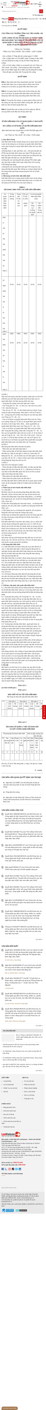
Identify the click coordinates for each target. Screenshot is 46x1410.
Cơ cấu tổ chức (9, 1003)
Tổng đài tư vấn (29, 1098)
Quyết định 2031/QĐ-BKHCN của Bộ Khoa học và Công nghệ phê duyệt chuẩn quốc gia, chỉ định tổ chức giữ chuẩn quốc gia (23, 858)
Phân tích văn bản (29, 1084)
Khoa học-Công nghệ (21, 1003)
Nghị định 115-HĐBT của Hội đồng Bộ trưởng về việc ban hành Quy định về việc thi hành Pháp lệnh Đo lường (21, 785)
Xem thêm (39, 939)
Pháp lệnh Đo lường (13, 792)
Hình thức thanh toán (9, 1111)
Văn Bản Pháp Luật (7, 1204)
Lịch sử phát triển (8, 1084)
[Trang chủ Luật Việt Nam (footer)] (22, 1134)
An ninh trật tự (9, 960)
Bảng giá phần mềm (9, 1107)
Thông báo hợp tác (9, 1127)
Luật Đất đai (30, 1204)
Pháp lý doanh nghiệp (30, 1088)
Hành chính (8, 1021)
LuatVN (38, 770)
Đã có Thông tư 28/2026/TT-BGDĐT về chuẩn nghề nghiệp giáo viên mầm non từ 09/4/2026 (29, 1037)
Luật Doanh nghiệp (20, 1204)
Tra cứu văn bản (29, 1081)
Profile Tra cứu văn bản (10, 1088)
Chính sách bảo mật (9, 1118)
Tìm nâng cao (37, 15)
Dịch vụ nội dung (29, 1095)
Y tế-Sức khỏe (9, 988)
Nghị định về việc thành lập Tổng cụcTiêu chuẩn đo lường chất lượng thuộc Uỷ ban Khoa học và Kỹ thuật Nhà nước (22, 800)
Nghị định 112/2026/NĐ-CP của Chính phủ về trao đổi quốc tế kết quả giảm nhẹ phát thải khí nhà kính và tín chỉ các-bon (23, 902)
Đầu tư (7, 973)
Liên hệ (5, 1091)
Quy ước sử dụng (8, 1114)
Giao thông (17, 960)
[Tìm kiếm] (41, 11)
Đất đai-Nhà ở (14, 973)
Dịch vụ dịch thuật (29, 1091)
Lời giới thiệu (7, 1081)
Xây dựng (22, 973)
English (34, 4)
